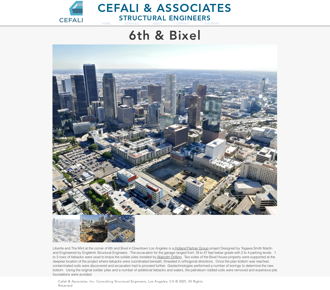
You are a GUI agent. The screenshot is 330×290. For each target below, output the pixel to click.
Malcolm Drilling (169, 257)
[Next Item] (269, 129)
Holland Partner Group (191, 248)
